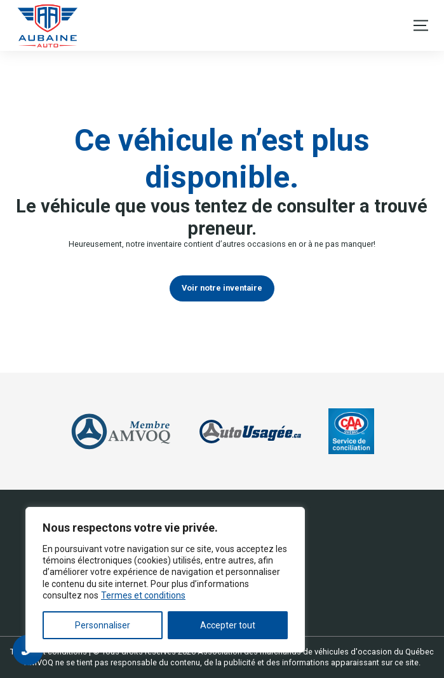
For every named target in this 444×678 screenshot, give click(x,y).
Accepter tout (227, 625)
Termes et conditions (143, 595)
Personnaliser (102, 625)
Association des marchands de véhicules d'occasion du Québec (316, 651)
